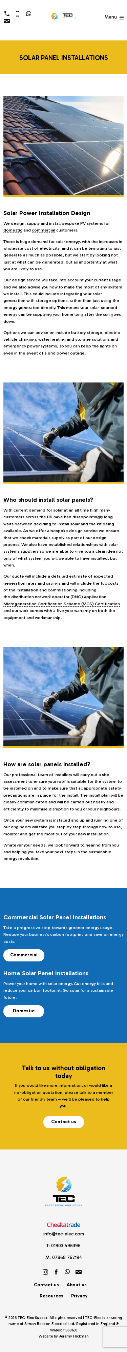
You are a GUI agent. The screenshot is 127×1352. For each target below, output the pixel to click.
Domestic (24, 1011)
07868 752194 (67, 1257)
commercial (43, 230)
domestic (12, 230)
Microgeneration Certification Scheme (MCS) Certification (61, 603)
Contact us (63, 1122)
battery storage (86, 332)
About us (77, 1285)
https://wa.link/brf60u (67, 1271)
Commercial (24, 955)
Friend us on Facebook (56, 1271)
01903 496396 (66, 1246)
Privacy (79, 1296)
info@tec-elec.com (63, 1234)
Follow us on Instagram (45, 1271)
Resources (51, 1296)
